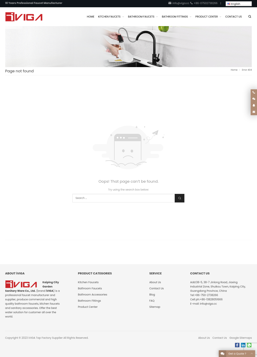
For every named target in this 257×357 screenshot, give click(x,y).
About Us (204, 338)
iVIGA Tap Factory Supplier (45, 338)
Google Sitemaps (240, 338)
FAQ (152, 301)
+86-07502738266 (203, 3)
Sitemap (154, 307)
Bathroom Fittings (89, 301)
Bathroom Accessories (92, 294)
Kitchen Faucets (88, 282)
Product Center (88, 307)
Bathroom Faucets (90, 288)
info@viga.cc (178, 3)
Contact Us (219, 338)
